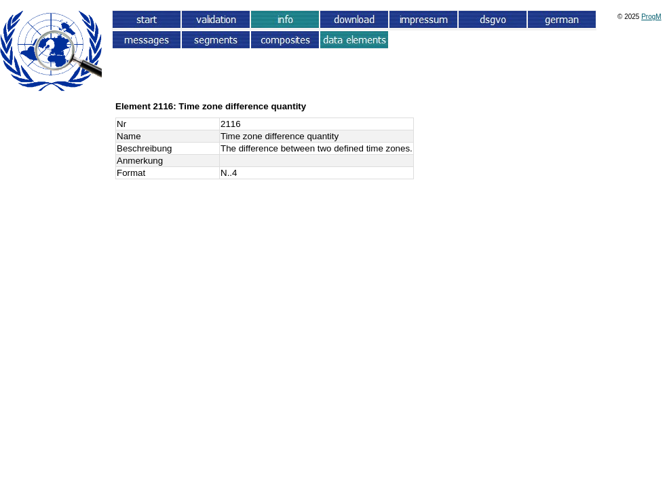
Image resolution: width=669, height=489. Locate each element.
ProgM (651, 16)
